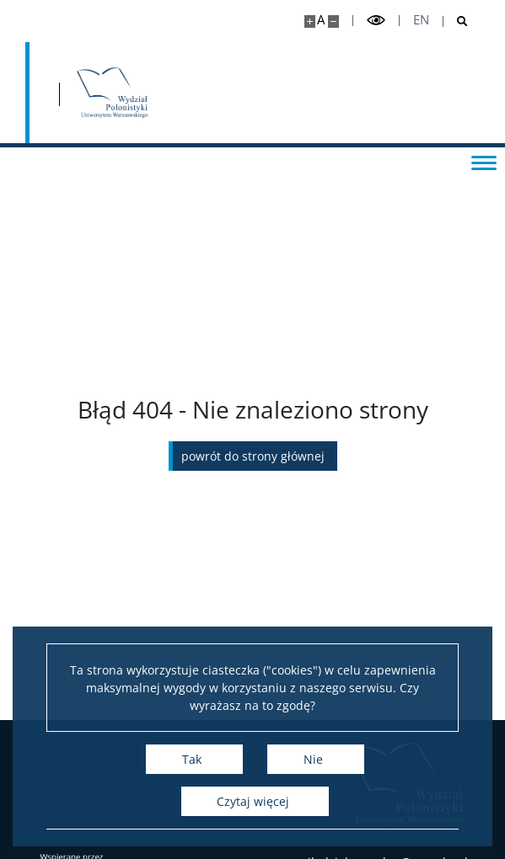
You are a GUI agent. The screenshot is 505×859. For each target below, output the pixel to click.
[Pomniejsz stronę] (333, 21)
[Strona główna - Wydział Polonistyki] (112, 92)
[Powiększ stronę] (309, 21)
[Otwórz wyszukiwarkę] (455, 21)
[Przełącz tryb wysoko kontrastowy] (376, 20)
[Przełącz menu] (484, 161)
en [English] (421, 19)
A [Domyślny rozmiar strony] (321, 19)
